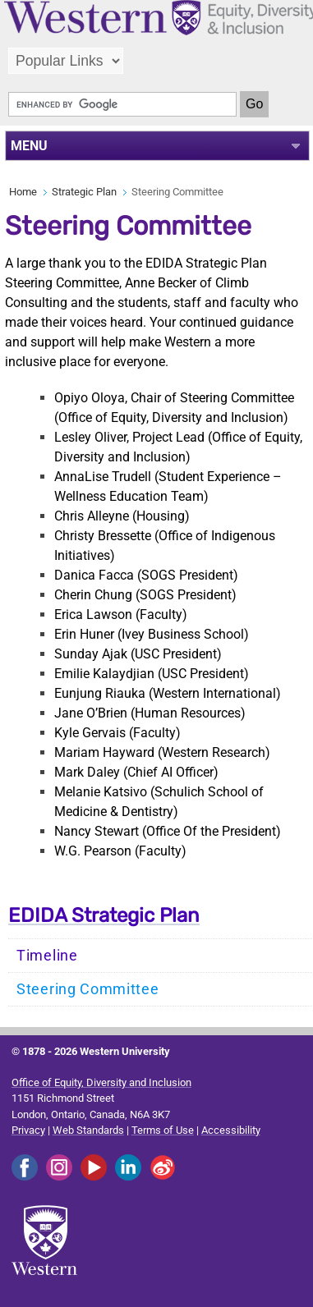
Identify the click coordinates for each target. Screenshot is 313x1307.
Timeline (47, 955)
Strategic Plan (84, 192)
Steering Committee (87, 989)
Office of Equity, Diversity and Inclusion (101, 1082)
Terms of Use (162, 1130)
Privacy (28, 1130)
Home (23, 192)
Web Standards (88, 1130)
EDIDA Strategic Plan (104, 915)
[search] (122, 104)
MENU (29, 146)
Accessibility (230, 1130)
